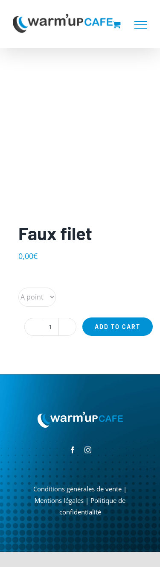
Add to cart (117, 326)
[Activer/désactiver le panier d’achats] (117, 24)
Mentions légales (59, 500)
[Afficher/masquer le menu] (141, 25)
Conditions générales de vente (77, 489)
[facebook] (72, 450)
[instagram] (87, 450)
